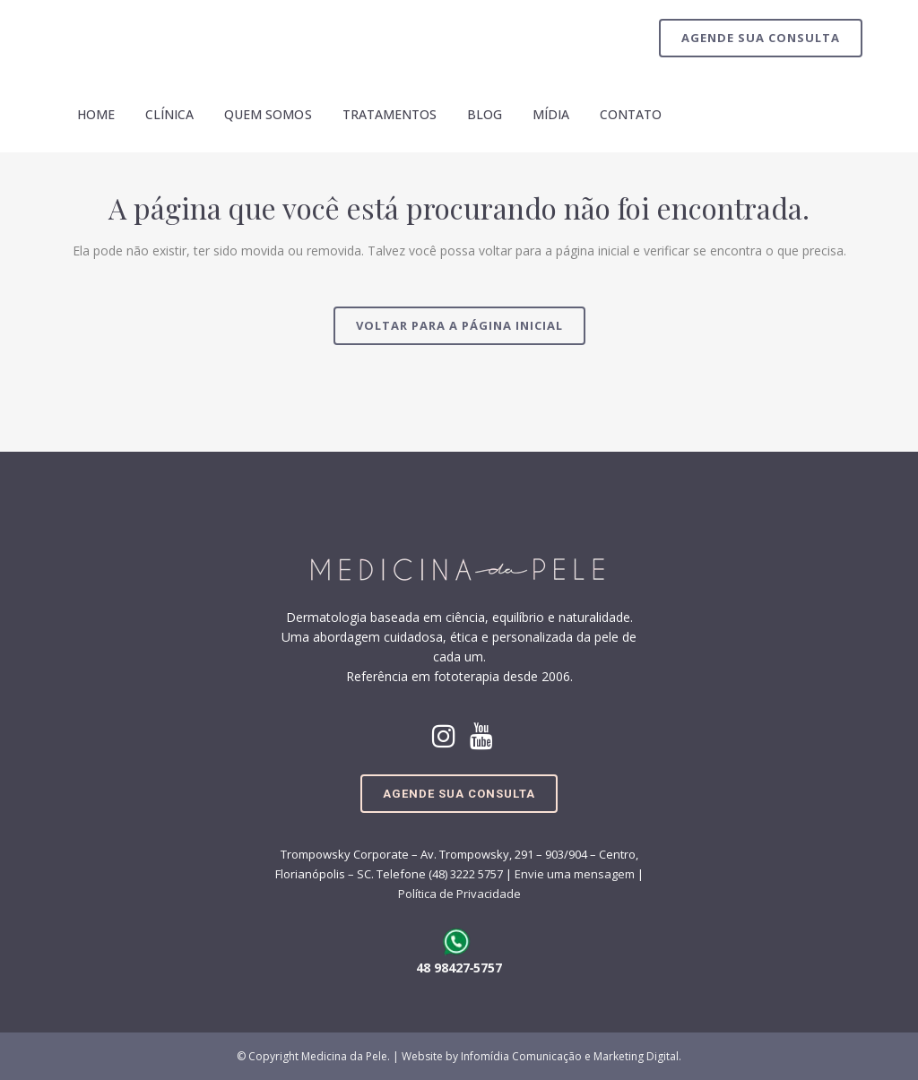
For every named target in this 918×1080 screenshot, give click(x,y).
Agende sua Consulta (760, 38)
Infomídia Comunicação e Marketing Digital (570, 1056)
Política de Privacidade (459, 894)
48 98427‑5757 (459, 967)
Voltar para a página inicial (459, 325)
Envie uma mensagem (575, 874)
